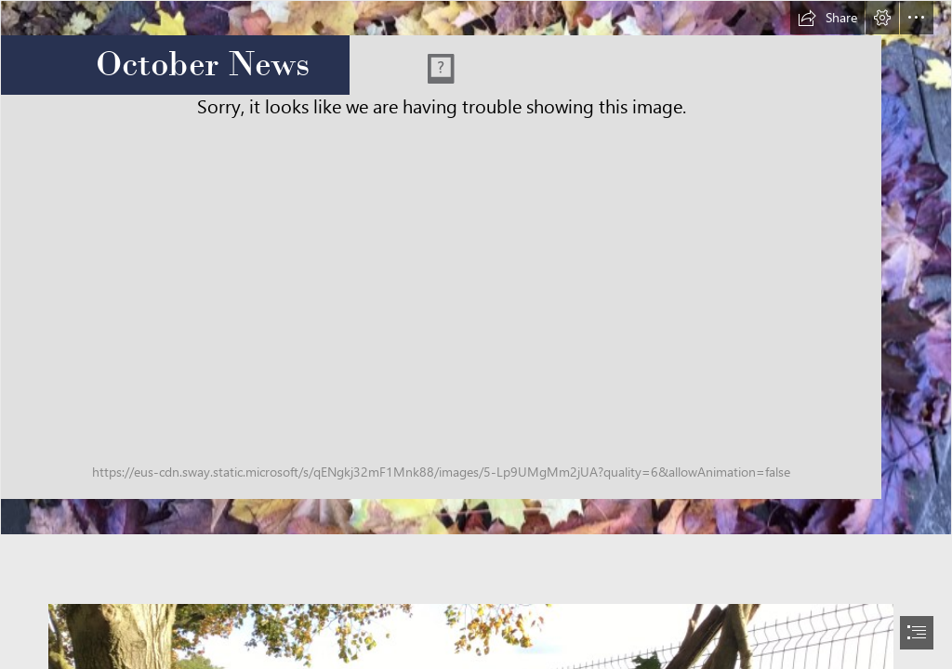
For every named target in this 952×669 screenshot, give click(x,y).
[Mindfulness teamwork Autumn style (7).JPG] (476, 267)
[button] (827, 17)
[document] (476, 334)
